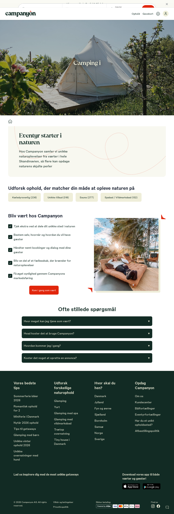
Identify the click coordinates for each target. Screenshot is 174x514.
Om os (139, 396)
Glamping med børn (26, 434)
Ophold (136, 13)
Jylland (99, 402)
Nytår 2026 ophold (26, 422)
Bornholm (100, 420)
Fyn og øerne (102, 408)
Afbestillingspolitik (147, 430)
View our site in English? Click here (87, 3)
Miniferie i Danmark (26, 416)
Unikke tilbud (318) (58, 197)
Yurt (57, 407)
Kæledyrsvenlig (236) (24, 197)
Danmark (100, 396)
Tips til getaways (25, 428)
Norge (98, 432)
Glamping (60, 400)
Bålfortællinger (145, 408)
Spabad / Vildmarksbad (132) (121, 197)
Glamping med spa (66, 413)
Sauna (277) (87, 197)
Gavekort (148, 13)
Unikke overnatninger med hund (26, 455)
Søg (152, 70)
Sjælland (100, 414)
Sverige (99, 439)
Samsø (98, 426)
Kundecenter (143, 402)
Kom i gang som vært (44, 290)
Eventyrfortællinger (148, 414)
